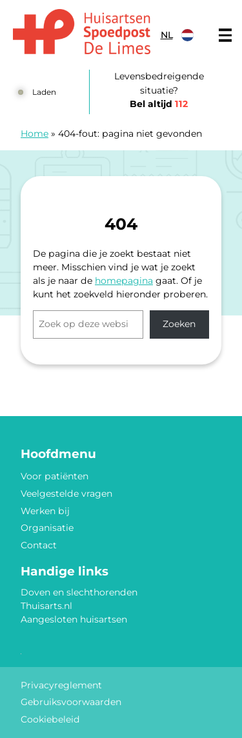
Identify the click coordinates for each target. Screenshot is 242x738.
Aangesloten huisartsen (74, 619)
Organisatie (47, 528)
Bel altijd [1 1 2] (159, 104)
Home (34, 133)
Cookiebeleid (50, 719)
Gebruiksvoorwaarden (71, 702)
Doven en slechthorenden (79, 592)
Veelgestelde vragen (66, 493)
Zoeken (179, 324)
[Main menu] (225, 35)
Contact (39, 545)
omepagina (127, 280)
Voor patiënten (54, 476)
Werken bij (45, 511)
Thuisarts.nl (46, 606)
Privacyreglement (61, 685)
